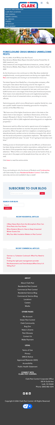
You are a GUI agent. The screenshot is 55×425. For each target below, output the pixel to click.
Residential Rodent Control (30, 172)
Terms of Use (27, 350)
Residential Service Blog (27, 292)
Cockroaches (44, 170)
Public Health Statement (27, 366)
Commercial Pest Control (28, 289)
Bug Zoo (27, 326)
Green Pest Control (27, 319)
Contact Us (27, 336)
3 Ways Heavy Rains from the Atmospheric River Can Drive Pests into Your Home (25, 225)
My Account (9, 24)
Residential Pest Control (27, 286)
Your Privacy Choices (28, 406)
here (8, 160)
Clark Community (28, 323)
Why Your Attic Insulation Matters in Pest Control (24, 234)
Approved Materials (25, 360)
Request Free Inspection (14, 9)
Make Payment (10, 26)
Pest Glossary (27, 333)
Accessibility (27, 363)
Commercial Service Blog (27, 296)
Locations (27, 299)
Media (27, 306)
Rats (4, 77)
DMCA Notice (27, 356)
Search (7, 208)
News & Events (27, 329)
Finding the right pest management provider (23, 261)
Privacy (27, 353)
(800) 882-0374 (48, 386)
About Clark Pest (27, 283)
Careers (8, 21)
